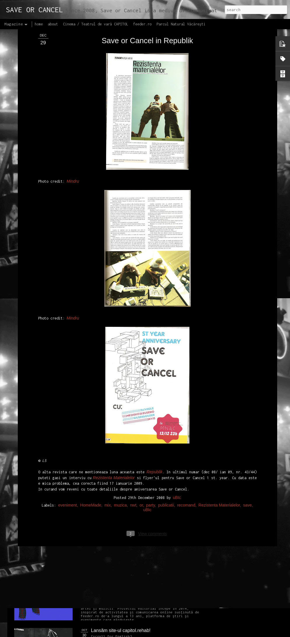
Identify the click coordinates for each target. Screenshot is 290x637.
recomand (186, 429)
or (141, 429)
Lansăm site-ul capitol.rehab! (121, 630)
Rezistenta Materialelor (219, 429)
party (150, 429)
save (247, 429)
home (39, 24)
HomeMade (90, 429)
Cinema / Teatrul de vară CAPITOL (95, 24)
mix (107, 429)
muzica (120, 429)
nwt (133, 429)
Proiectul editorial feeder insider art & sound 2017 (142, 564)
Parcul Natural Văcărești (181, 24)
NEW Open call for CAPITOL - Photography (69, 446)
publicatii (166, 429)
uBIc (177, 421)
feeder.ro (142, 24)
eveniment (67, 429)
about (53, 24)
